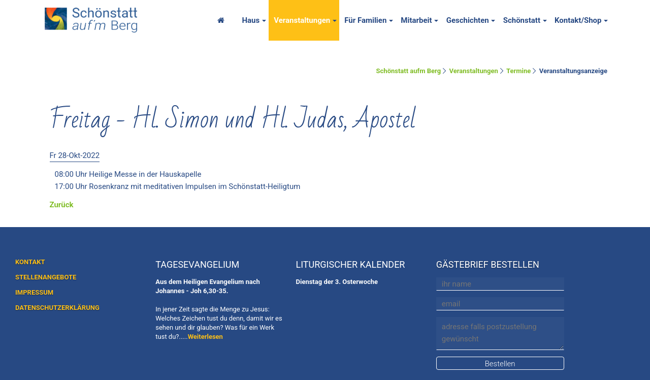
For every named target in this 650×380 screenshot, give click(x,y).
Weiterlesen (205, 336)
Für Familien (365, 20)
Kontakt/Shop (578, 20)
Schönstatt (521, 20)
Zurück (62, 204)
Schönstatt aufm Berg (408, 71)
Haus (250, 20)
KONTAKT (30, 262)
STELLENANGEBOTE (45, 277)
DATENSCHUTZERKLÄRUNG (57, 307)
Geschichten (467, 20)
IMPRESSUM (34, 292)
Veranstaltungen (302, 20)
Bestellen (500, 363)
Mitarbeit (416, 20)
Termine (518, 71)
